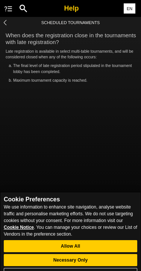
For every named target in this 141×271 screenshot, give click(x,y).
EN (129, 8)
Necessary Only (70, 264)
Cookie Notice (19, 231)
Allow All (70, 250)
